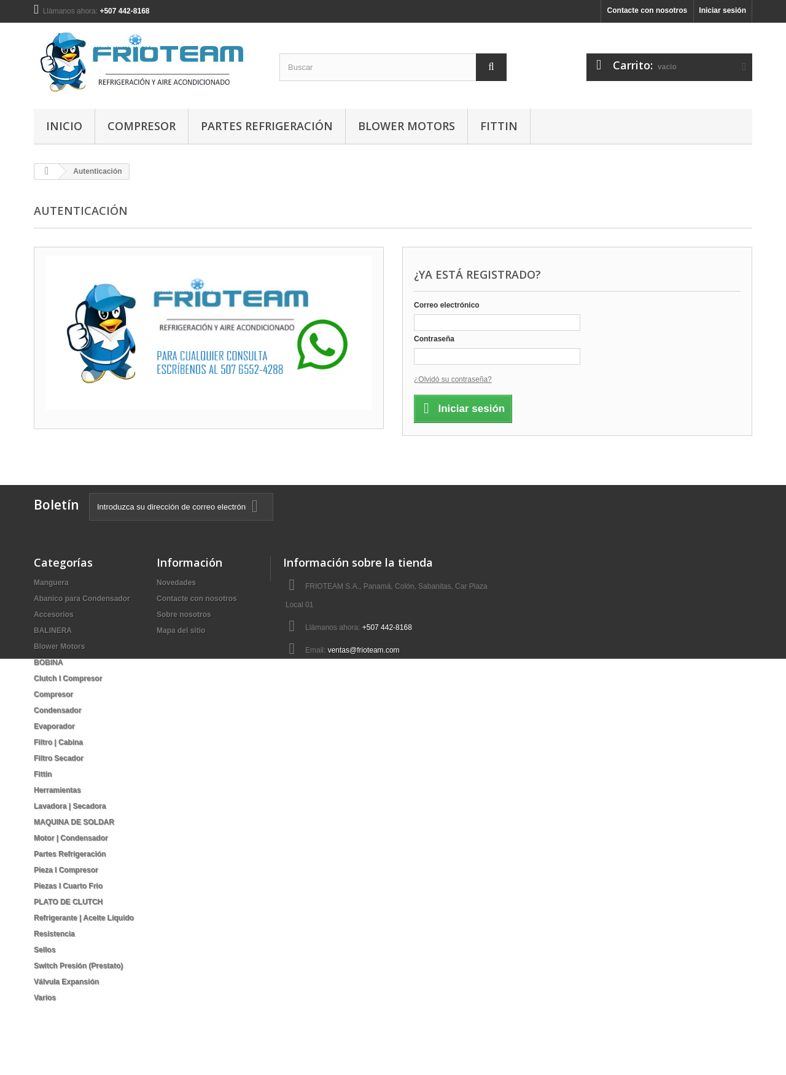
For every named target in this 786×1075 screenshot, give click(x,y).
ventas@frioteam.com (364, 650)
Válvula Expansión (66, 981)
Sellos (44, 949)
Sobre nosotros (184, 614)
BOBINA (48, 662)
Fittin (499, 125)
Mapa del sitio (181, 630)
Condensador (57, 710)
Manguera (51, 582)
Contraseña (434, 339)
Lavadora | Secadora (70, 806)
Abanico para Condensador (82, 598)
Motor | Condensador (71, 838)
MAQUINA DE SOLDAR (74, 822)
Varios (45, 997)
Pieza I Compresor (66, 870)
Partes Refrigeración (267, 125)
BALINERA (53, 630)
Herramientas (57, 790)
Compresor (141, 125)
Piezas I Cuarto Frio (68, 886)
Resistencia (54, 933)
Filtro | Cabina (58, 742)
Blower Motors (406, 125)
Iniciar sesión (722, 10)
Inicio (64, 125)
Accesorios (54, 614)
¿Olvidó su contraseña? (453, 379)
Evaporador (54, 726)
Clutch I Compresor (68, 678)
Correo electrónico (447, 305)
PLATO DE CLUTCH (68, 902)
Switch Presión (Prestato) (78, 965)
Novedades (176, 582)
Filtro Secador (59, 758)
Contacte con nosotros (647, 10)
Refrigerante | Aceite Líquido (84, 918)
